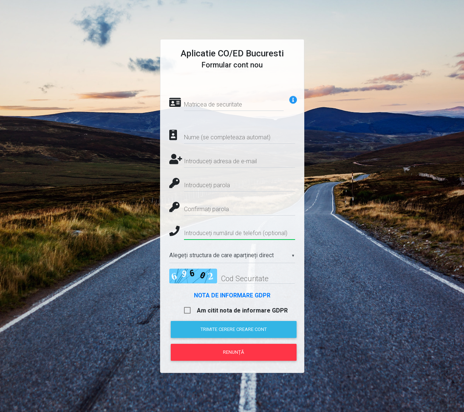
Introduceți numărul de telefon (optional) (235, 233)
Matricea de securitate (213, 104)
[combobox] (232, 255)
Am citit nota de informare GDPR (242, 310)
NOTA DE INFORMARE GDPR (232, 295)
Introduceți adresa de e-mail (220, 161)
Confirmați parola (206, 209)
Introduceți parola (207, 185)
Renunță (233, 352)
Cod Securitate (245, 278)
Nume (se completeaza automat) (227, 137)
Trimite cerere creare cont (234, 329)
